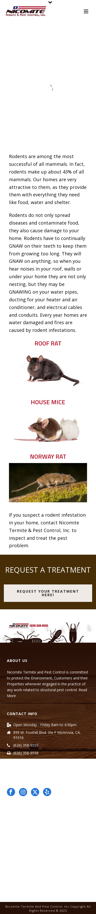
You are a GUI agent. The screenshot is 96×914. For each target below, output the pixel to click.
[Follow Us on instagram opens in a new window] (23, 792)
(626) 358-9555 (25, 745)
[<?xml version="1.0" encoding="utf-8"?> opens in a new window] (35, 792)
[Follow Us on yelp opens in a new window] (47, 792)
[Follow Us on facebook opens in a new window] (11, 792)
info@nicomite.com (29, 760)
